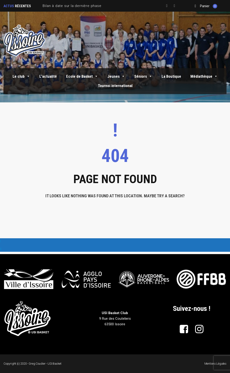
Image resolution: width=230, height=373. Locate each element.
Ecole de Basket (82, 76)
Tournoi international (115, 85)
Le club (21, 76)
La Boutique (171, 76)
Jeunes (116, 76)
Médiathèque (204, 76)
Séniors (143, 76)
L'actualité (48, 76)
